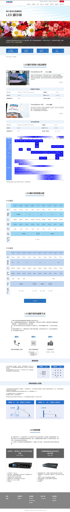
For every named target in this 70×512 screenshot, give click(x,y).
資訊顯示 (31, 502)
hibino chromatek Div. (53, 1)
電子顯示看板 (32, 500)
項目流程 (51, 4)
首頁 (7, 56)
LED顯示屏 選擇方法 (41, 50)
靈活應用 (33, 4)
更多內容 (61, 82)
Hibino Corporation (44, 1)
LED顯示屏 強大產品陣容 (11, 50)
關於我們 (28, 4)
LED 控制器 (56, 50)
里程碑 (19, 498)
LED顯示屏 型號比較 (26, 50)
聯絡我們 (56, 4)
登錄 (62, 1)
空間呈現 (31, 498)
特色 (38, 4)
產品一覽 (41, 4)
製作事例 (46, 4)
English (62, 4)
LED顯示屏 (43, 498)
